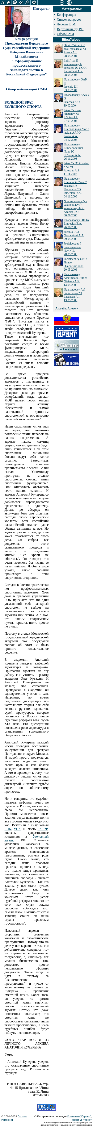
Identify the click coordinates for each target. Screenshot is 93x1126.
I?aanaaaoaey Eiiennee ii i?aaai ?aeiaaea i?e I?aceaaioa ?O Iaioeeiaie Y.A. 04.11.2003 (75, 187)
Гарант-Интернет (81, 1119)
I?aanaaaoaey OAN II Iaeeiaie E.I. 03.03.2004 (75, 85)
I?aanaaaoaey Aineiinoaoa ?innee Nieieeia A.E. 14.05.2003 (75, 279)
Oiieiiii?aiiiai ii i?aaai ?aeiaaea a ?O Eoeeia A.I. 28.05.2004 (75, 50)
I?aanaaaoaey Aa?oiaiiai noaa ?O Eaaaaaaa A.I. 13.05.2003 (74, 295)
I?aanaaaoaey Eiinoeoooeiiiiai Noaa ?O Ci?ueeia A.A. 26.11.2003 (73, 151)
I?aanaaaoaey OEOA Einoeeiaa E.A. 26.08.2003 (76, 223)
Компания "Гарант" (79, 1116)
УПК (17, 829)
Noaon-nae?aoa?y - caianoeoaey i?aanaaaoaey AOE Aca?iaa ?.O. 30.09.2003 (75, 208)
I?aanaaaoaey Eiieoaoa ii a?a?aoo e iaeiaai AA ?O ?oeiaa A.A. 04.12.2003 (76, 132)
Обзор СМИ (65, 34)
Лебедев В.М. (66, 24)
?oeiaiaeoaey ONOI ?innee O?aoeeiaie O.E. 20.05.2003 (76, 264)
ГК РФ (42, 829)
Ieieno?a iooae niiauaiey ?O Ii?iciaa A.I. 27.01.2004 (72, 115)
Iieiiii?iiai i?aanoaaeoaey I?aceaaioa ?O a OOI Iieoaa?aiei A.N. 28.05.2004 (75, 67)
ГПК (8, 829)
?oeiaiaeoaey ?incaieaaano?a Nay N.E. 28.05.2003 (72, 249)
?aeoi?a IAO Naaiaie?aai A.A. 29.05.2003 (74, 235)
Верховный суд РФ (70, 29)
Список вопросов (69, 19)
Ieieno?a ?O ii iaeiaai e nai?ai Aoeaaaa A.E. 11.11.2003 (76, 169)
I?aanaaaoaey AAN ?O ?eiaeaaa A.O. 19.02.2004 (76, 100)
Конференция (66, 14)
